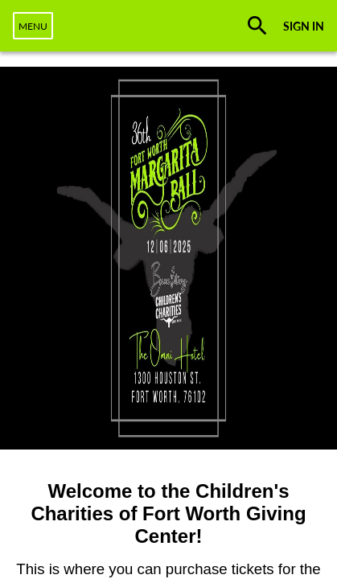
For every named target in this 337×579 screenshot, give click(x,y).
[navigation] (33, 25)
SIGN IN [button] (303, 26)
